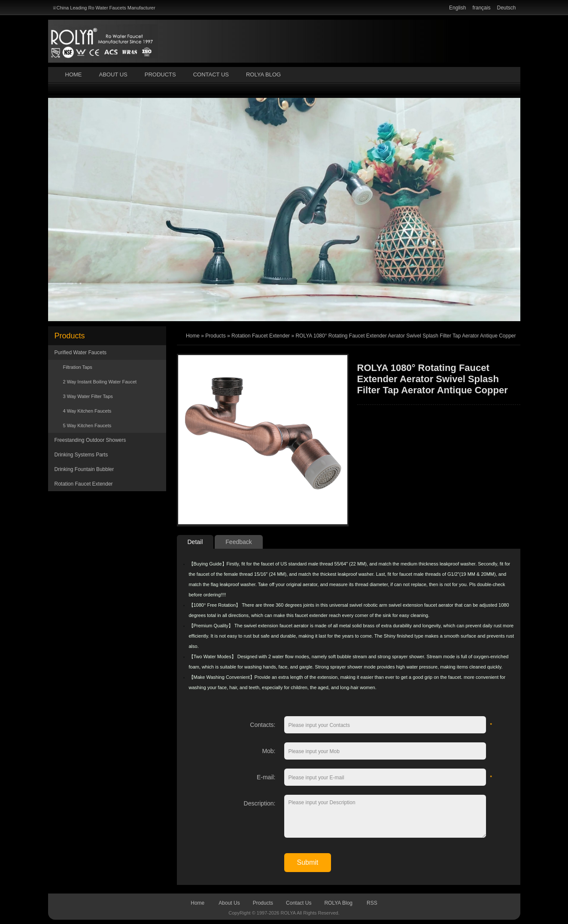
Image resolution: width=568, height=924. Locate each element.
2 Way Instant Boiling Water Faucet (100, 381)
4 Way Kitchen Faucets (87, 410)
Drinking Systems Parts (81, 455)
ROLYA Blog (263, 74)
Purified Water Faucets (81, 353)
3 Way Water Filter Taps (88, 396)
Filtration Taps (77, 367)
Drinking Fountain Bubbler (84, 469)
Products (160, 74)
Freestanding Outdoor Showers (90, 440)
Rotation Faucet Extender (84, 484)
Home (73, 74)
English (457, 8)
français (481, 8)
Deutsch (506, 8)
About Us (113, 74)
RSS (372, 903)
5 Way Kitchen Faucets (87, 425)
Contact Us (211, 74)
